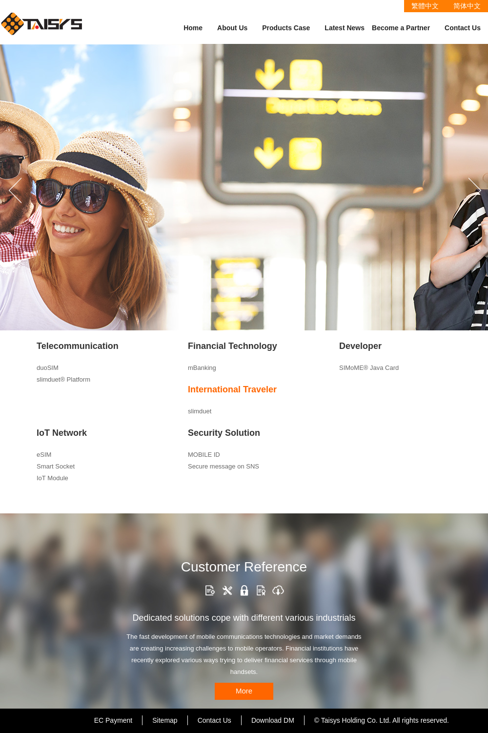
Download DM (272, 720)
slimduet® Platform (63, 379)
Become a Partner (401, 28)
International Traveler (232, 389)
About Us (232, 28)
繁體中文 (425, 6)
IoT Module (52, 478)
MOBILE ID (204, 454)
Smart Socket (56, 466)
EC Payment (113, 720)
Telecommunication (78, 346)
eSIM (44, 454)
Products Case (286, 28)
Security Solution (224, 433)
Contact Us (463, 28)
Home (193, 28)
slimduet (199, 411)
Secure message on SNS (223, 466)
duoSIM (48, 367)
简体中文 (467, 6)
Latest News (345, 28)
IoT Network (62, 433)
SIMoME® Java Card (369, 367)
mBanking (202, 367)
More (244, 691)
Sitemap (164, 720)
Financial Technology (232, 346)
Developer (360, 346)
